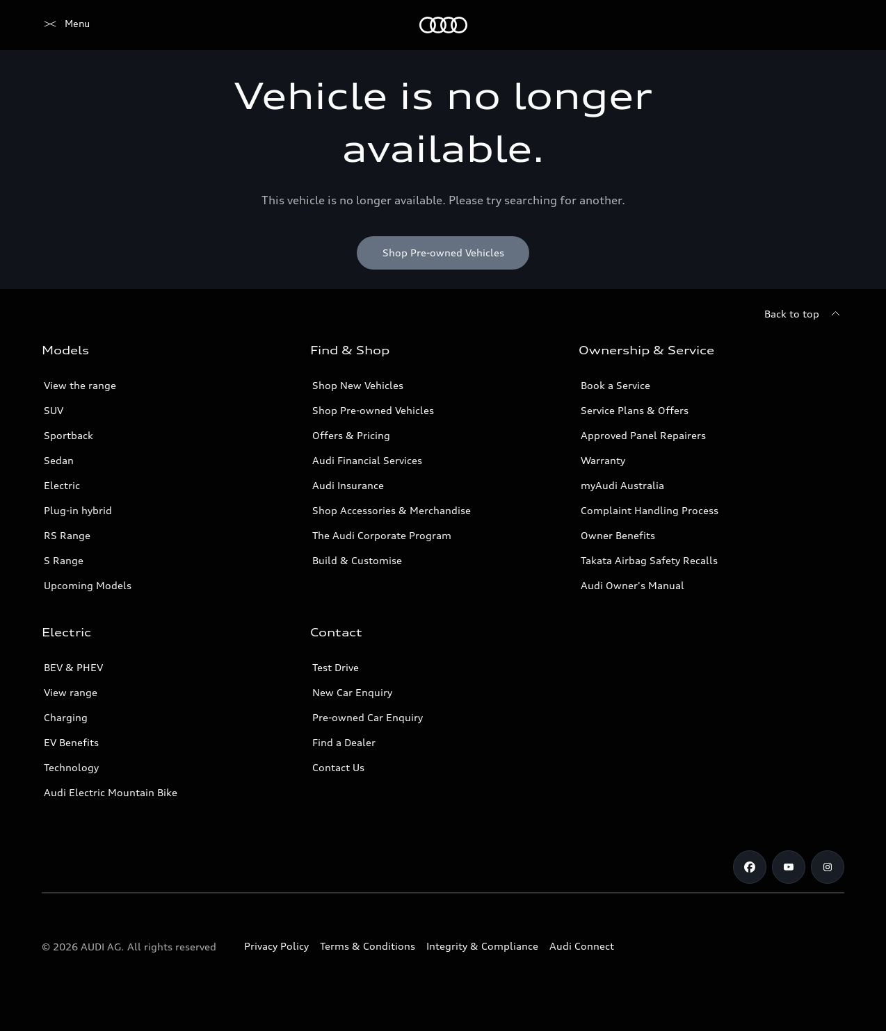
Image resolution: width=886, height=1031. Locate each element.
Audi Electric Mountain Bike (110, 792)
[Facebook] (749, 867)
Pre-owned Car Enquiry (367, 717)
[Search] (827, 25)
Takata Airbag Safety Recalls (649, 560)
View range (70, 692)
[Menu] (66, 25)
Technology (71, 767)
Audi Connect (581, 946)
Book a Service (615, 385)
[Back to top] (804, 314)
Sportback (68, 435)
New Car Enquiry (352, 692)
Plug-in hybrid (78, 510)
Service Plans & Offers (634, 410)
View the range (80, 385)
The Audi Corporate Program (381, 535)
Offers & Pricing (351, 435)
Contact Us (338, 767)
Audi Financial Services (367, 460)
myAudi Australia (622, 485)
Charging (66, 717)
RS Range (67, 535)
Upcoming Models (87, 585)
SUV (53, 410)
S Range (63, 560)
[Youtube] (788, 867)
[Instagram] (827, 867)
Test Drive (335, 667)
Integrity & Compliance (482, 946)
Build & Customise (357, 560)
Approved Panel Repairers (643, 435)
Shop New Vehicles (357, 385)
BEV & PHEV (73, 667)
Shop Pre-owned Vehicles (373, 410)
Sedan (59, 460)
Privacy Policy (276, 946)
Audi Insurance (348, 485)
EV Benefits (71, 742)
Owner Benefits (618, 535)
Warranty (603, 460)
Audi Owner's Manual (632, 585)
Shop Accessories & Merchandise (391, 510)
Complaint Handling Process (649, 510)
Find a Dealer (344, 742)
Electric (62, 485)
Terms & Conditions (367, 946)
